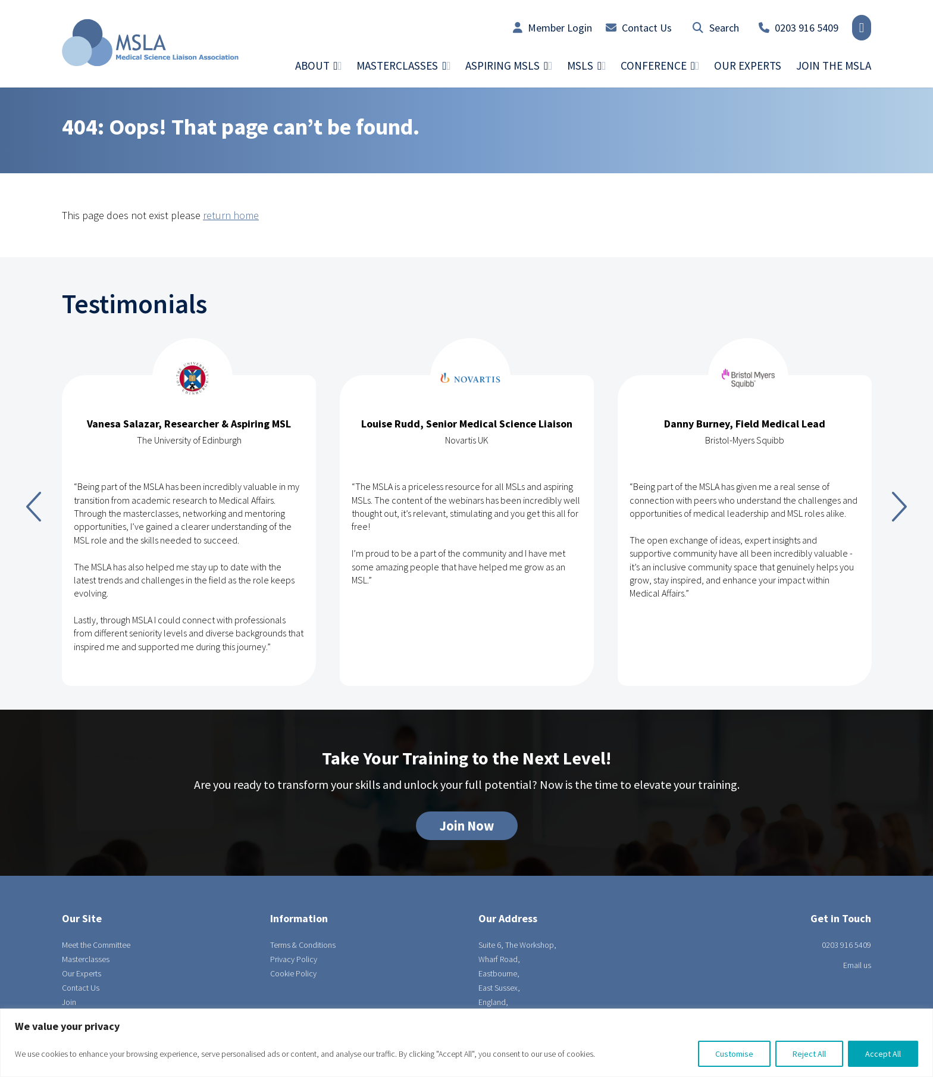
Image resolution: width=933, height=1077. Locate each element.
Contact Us (639, 28)
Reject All (809, 1053)
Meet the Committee (96, 944)
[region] (466, 1043)
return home (231, 215)
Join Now (467, 825)
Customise (734, 1053)
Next (899, 507)
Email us (857, 965)
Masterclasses (85, 959)
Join (69, 1002)
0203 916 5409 (798, 28)
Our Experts (747, 65)
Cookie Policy (293, 973)
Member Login (552, 28)
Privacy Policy (293, 959)
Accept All (883, 1053)
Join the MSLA (833, 65)
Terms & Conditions (303, 944)
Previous (33, 507)
